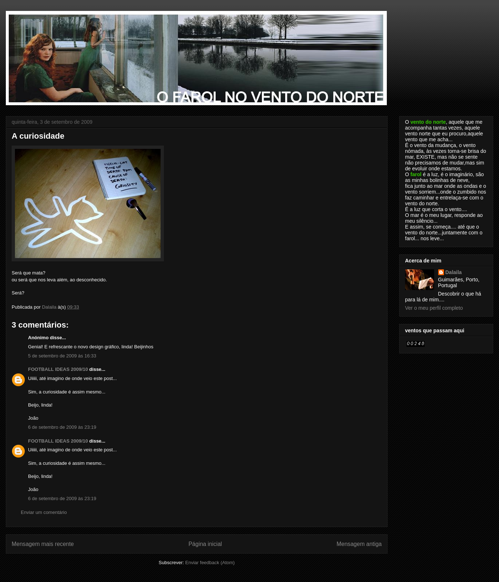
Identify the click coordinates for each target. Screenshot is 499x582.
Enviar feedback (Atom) (210, 562)
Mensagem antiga (359, 544)
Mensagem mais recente (43, 544)
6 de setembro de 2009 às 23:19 (62, 427)
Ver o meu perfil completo (434, 308)
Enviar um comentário (44, 512)
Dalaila (453, 272)
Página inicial (205, 544)
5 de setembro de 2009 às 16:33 (62, 356)
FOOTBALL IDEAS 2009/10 (58, 369)
